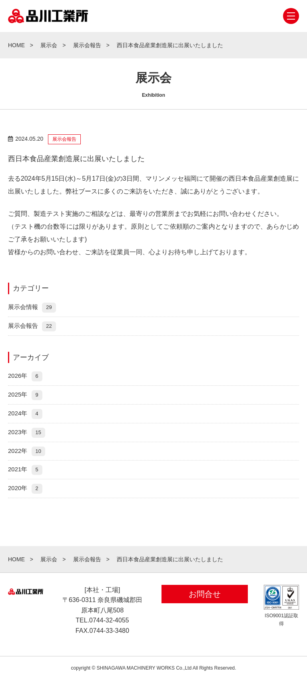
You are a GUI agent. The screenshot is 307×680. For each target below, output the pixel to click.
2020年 (25, 488)
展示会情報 (32, 306)
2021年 (25, 469)
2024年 (25, 413)
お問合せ (205, 594)
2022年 (26, 450)
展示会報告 (32, 325)
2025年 (25, 394)
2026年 (25, 375)
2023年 (26, 432)
